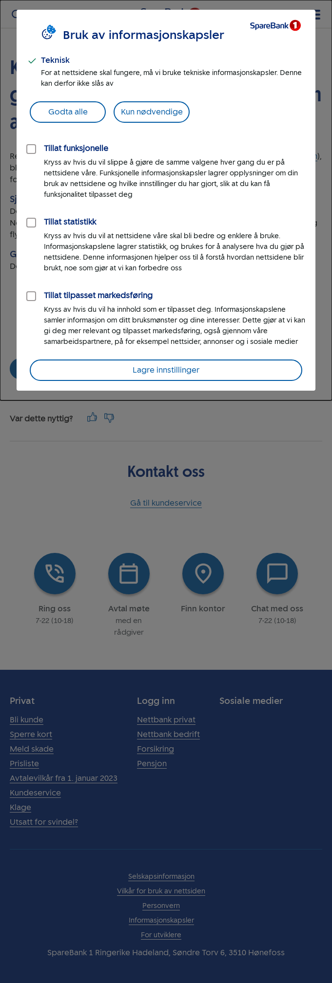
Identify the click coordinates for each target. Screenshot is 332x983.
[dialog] (166, 200)
